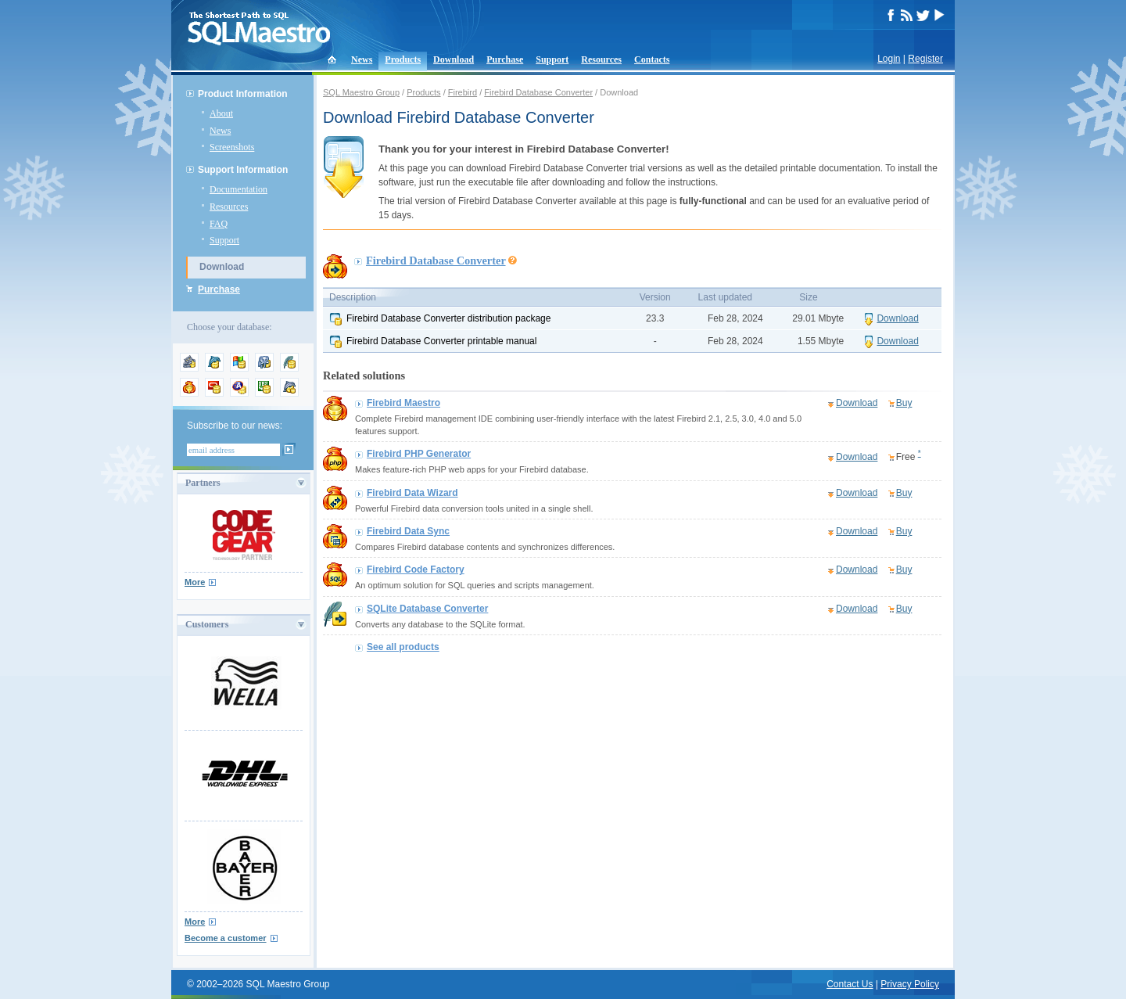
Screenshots (232, 147)
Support (552, 59)
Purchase (504, 59)
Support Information (243, 169)
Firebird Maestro (403, 402)
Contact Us (850, 984)
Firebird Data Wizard (412, 492)
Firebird (462, 92)
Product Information (243, 93)
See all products (403, 646)
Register (925, 58)
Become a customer (226, 938)
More (195, 582)
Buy (904, 402)
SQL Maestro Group (361, 92)
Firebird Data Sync (408, 531)
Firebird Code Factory (415, 569)
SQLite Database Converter (427, 608)
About (221, 113)
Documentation (238, 189)
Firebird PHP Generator (419, 453)
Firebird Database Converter (538, 92)
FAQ (219, 223)
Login (888, 58)
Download (453, 59)
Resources (601, 59)
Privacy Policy (909, 984)
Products (403, 59)
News (361, 59)
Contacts (651, 59)
